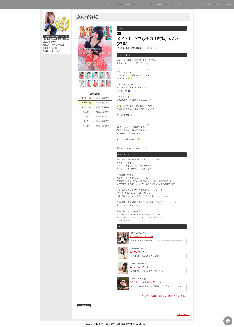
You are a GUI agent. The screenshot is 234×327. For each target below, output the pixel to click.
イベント (176, 4)
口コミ (195, 4)
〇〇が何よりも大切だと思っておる (147, 282)
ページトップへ (183, 315)
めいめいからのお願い (140, 267)
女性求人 (217, 4)
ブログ (186, 4)
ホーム (110, 4)
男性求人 (228, 4)
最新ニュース (163, 4)
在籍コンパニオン (132, 4)
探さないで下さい (138, 252)
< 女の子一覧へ (84, 306)
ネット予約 (206, 4)
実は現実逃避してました (141, 236)
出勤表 (119, 4)
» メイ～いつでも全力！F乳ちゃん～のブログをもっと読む (162, 296)
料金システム (149, 4)
